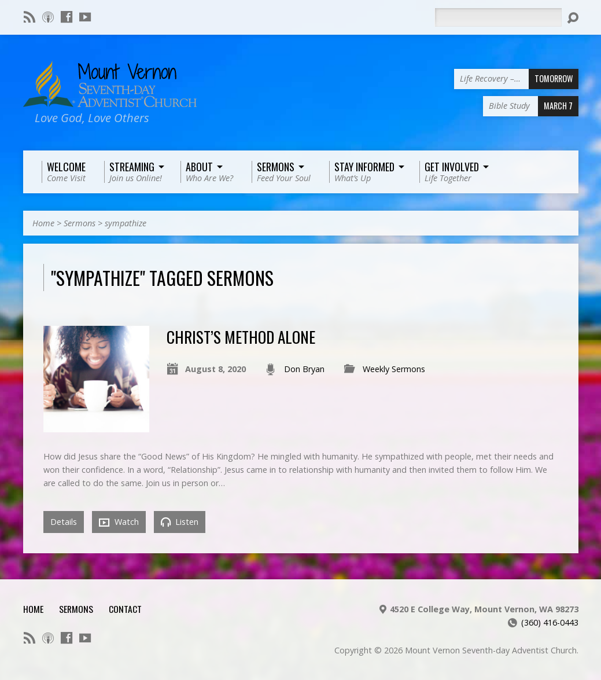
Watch (119, 522)
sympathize (125, 223)
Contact (125, 609)
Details (63, 521)
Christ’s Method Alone (241, 336)
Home (43, 223)
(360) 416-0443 (549, 622)
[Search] (498, 17)
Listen (179, 521)
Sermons (79, 223)
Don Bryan (304, 368)
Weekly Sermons (394, 368)
